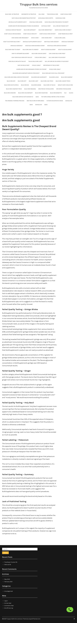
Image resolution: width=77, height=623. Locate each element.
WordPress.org (8, 608)
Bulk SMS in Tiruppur (12, 14)
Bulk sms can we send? (39, 53)
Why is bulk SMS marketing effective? (24, 18)
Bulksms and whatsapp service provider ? (26, 73)
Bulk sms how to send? (12, 49)
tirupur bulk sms (52, 14)
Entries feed (7, 603)
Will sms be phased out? (61, 26)
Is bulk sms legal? (40, 57)
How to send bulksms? (48, 49)
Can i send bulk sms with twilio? (22, 57)
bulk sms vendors (10, 93)
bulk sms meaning (30, 89)
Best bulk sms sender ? (51, 41)
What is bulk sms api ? (30, 34)
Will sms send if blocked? (57, 57)
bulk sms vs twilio (49, 85)
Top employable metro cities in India (53, 97)
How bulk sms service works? (56, 45)
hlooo (71, 93)
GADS (37, 97)
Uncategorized (8, 591)
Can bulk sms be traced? (13, 30)
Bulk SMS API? (22, 81)
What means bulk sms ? (65, 34)
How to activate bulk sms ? (11, 41)
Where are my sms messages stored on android (23, 26)
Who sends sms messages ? (20, 38)
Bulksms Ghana (36, 85)
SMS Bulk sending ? (68, 41)
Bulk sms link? (33, 81)
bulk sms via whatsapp (25, 93)
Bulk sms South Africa (11, 85)
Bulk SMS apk (11, 81)
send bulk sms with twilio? (17, 61)
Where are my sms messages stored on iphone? (31, 69)
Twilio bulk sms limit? (35, 61)
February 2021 (8, 581)
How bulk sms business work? (35, 45)
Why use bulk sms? (23, 65)
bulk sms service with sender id (22, 97)
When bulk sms (60, 18)
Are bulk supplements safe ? (18, 22)
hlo (65, 93)
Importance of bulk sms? (51, 65)
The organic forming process (14, 100)
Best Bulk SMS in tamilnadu (35, 100)
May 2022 (7, 579)
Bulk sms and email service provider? (17, 77)
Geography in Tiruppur (28, 14)
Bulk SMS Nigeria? (66, 77)
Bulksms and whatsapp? (39, 77)
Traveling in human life (10, 562)
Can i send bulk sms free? (57, 53)
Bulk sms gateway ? (30, 30)
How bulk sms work (35, 22)
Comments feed (8, 605)
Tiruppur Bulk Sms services (38, 4)
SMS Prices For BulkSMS (46, 89)
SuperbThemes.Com (34, 619)
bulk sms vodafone (41, 93)
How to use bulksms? (65, 49)
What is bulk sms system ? (48, 34)
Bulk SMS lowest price (63, 81)
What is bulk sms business (12, 34)
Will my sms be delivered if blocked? (57, 61)
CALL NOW (41, 14)
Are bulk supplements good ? (32, 41)
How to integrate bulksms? (20, 53)
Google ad (68, 100)
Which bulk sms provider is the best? (56, 22)
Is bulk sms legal (60, 38)
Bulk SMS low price (47, 81)
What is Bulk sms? (66, 14)
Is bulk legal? (36, 65)
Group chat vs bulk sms (65, 85)
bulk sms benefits (56, 93)
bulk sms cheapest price (14, 89)
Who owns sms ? (47, 38)
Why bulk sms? (46, 26)
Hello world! (7, 564)
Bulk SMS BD (25, 85)
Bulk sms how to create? (31, 49)
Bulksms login (54, 77)
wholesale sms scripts (45, 18)
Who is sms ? (35, 38)
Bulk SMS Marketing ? (45, 30)
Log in (6, 601)
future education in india (55, 100)
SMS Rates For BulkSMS (63, 89)
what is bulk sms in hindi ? (63, 30)
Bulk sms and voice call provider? (53, 73)
